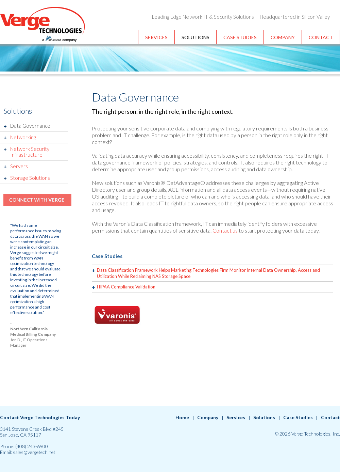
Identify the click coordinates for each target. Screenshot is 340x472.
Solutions (195, 37)
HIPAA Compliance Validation (126, 286)
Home (182, 417)
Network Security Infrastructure (29, 152)
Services (156, 37)
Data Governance (30, 126)
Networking (23, 137)
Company (283, 37)
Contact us (225, 230)
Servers (19, 166)
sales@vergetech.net (34, 452)
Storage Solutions (30, 178)
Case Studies (240, 37)
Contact (321, 37)
